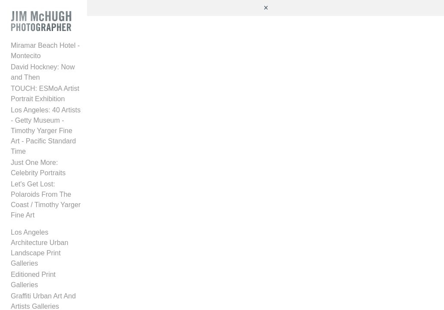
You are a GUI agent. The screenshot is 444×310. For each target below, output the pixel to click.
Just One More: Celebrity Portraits (49, 159)
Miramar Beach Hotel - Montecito (45, 53)
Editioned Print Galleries (48, 245)
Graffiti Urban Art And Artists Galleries (43, 262)
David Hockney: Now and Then (49, 74)
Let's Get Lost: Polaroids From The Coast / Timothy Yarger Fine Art (48, 186)
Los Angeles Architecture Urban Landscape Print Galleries (49, 224)
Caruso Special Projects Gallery (47, 283)
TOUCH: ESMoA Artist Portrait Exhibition (45, 96)
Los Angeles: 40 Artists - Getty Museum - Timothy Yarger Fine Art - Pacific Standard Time (48, 127)
